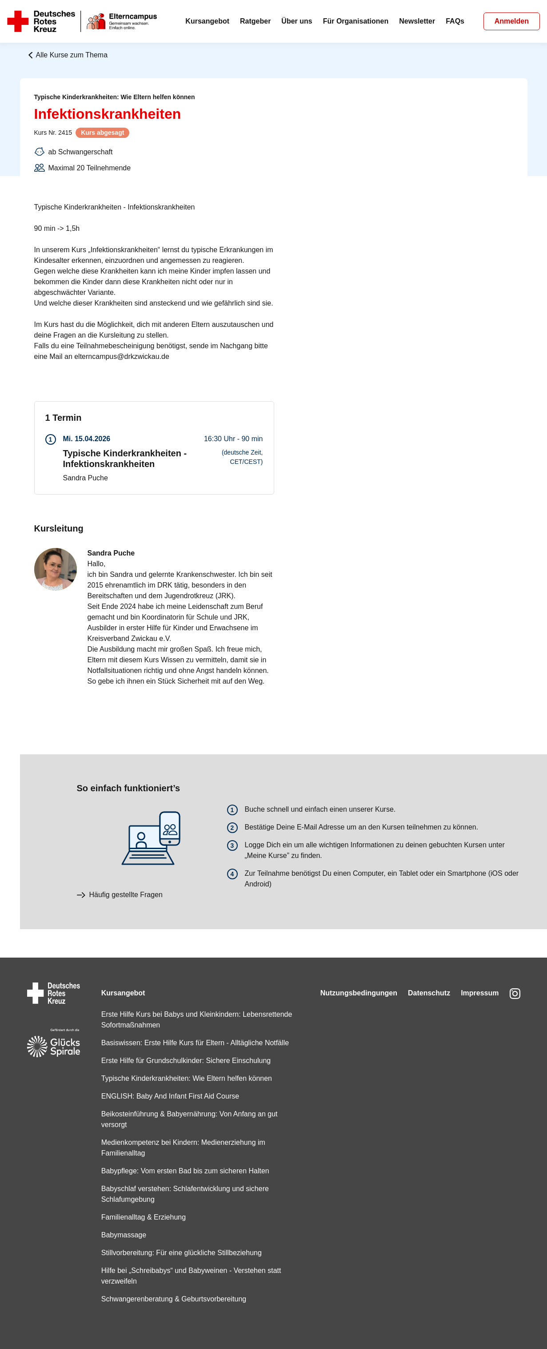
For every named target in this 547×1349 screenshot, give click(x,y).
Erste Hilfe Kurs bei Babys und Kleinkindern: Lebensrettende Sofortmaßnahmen (196, 1020)
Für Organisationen (356, 21)
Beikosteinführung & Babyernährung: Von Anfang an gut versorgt (189, 1119)
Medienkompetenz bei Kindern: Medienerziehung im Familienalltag (183, 1148)
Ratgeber (255, 21)
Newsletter (417, 21)
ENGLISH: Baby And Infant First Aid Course (170, 1096)
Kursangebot (207, 21)
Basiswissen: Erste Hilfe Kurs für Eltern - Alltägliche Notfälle (195, 1043)
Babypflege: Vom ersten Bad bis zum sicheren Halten (185, 1171)
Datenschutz (429, 993)
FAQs (455, 21)
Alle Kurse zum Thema (67, 55)
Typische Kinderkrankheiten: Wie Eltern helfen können (186, 1078)
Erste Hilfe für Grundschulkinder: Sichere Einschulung (186, 1060)
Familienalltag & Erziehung (143, 1217)
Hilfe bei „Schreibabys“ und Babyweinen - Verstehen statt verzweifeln (191, 1276)
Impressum (480, 993)
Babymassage (123, 1235)
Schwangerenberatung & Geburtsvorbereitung (173, 1299)
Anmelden (512, 21)
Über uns (296, 21)
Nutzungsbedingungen (358, 993)
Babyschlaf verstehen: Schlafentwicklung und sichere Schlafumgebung (185, 1194)
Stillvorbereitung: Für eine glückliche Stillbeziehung (181, 1252)
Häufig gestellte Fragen (120, 894)
